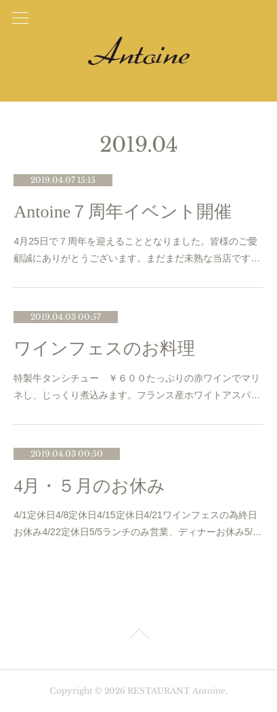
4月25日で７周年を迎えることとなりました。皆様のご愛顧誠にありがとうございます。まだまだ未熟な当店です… (137, 250)
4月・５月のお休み (89, 486)
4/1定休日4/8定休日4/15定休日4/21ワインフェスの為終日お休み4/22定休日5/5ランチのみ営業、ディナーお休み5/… (137, 523)
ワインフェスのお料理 (104, 348)
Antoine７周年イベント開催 (123, 212)
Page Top (138, 636)
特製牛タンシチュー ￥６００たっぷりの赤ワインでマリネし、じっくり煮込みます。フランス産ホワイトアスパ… (137, 386)
